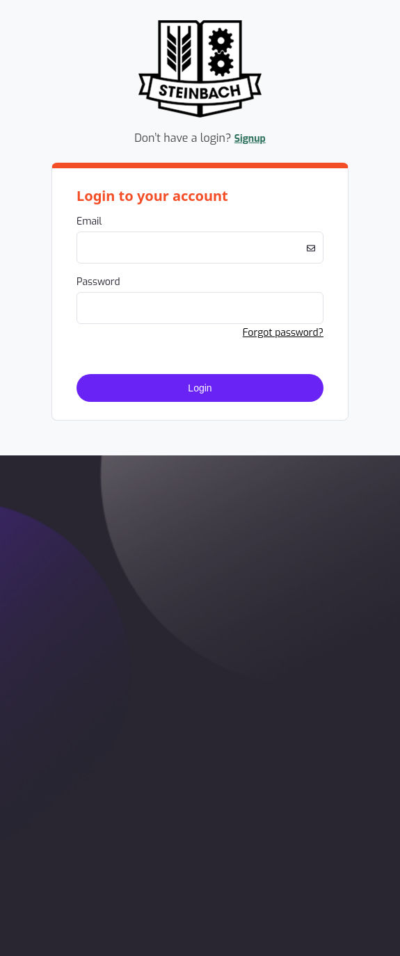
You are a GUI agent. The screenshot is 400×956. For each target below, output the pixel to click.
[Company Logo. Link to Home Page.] (200, 115)
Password (98, 282)
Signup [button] (250, 138)
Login (199, 388)
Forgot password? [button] (283, 332)
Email (89, 221)
